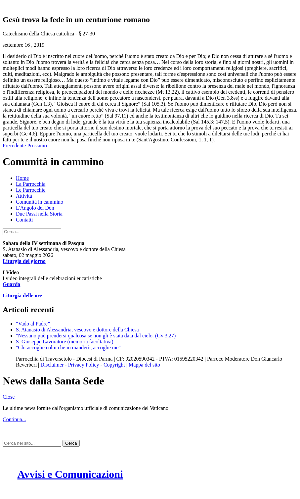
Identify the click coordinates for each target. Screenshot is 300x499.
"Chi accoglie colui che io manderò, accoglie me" (68, 347)
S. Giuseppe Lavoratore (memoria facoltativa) (64, 341)
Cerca (71, 443)
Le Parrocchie (30, 190)
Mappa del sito (144, 365)
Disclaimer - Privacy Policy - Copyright (82, 365)
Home (22, 178)
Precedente (14, 145)
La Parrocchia (30, 184)
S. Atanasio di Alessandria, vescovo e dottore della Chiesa (77, 329)
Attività (24, 196)
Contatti (24, 220)
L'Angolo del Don (35, 208)
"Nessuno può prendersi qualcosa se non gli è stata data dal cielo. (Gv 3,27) (96, 335)
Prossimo (37, 145)
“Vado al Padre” (33, 323)
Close (9, 397)
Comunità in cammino (39, 202)
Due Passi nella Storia (39, 214)
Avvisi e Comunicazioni (70, 474)
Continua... (14, 419)
